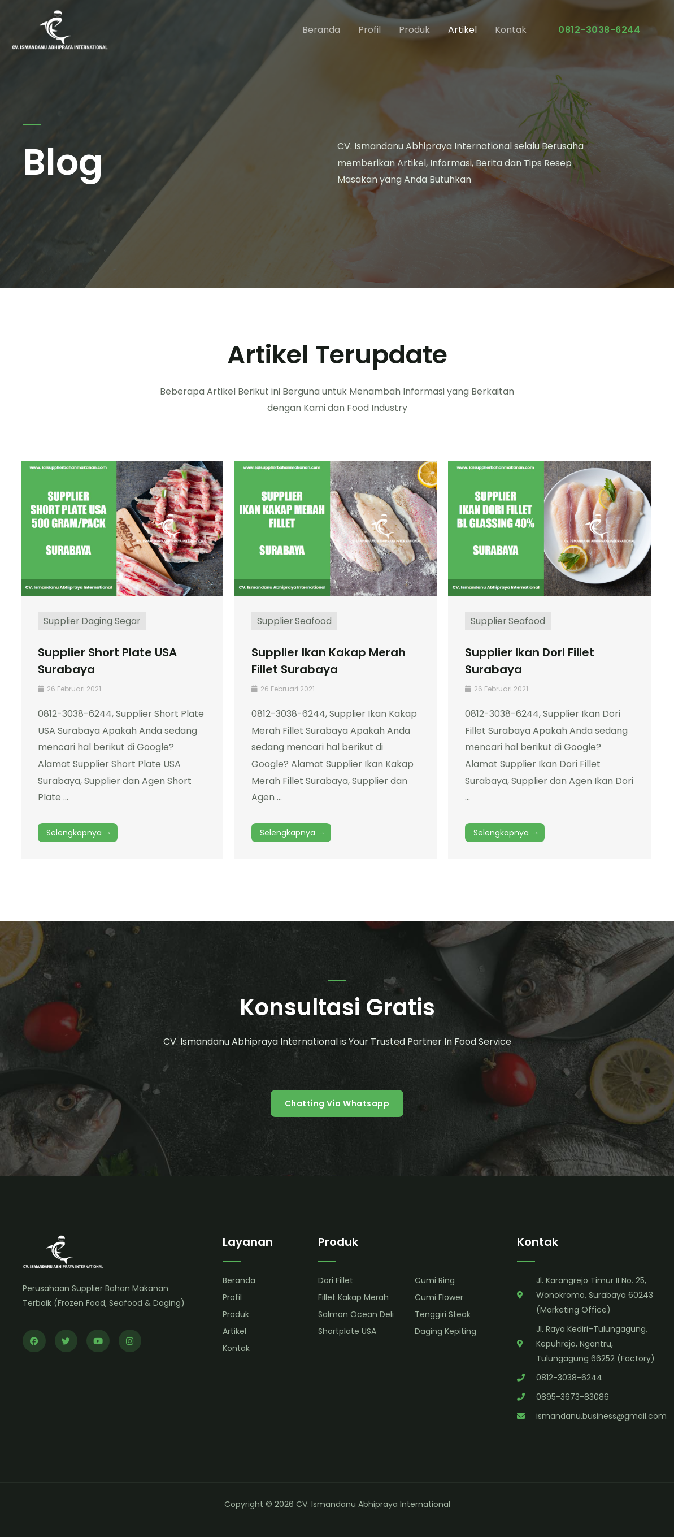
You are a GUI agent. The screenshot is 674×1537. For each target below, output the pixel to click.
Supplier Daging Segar (92, 620)
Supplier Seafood (294, 620)
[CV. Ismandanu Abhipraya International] (62, 30)
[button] (599, 31)
